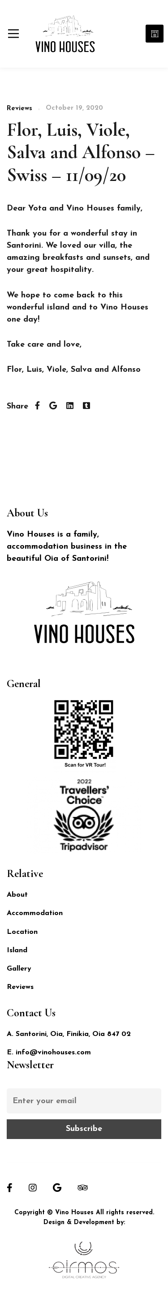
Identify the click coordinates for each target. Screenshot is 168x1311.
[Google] (57, 1188)
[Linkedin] (69, 406)
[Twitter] (53, 406)
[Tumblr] (86, 406)
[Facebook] (37, 406)
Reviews (19, 108)
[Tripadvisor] (82, 1188)
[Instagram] (32, 1188)
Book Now (155, 33)
